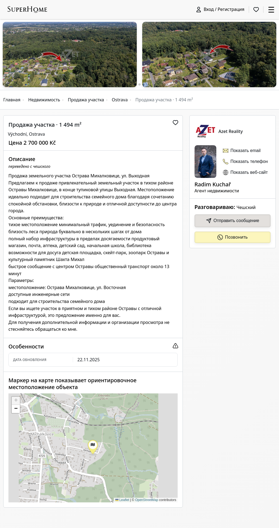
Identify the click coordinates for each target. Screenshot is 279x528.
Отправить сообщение (232, 220)
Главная (11, 100)
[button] (8, 54)
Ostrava (120, 100)
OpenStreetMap (146, 500)
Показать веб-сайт (249, 172)
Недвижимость (44, 100)
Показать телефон (249, 161)
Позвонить (232, 237)
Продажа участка (86, 100)
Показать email (246, 150)
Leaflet (122, 500)
